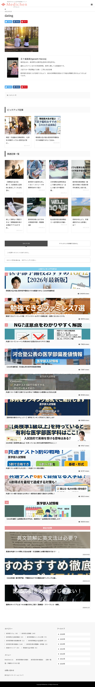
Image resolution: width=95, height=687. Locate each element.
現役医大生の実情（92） (30, 647)
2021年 (62, 659)
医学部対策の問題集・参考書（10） (37, 644)
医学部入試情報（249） (29, 633)
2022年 (62, 654)
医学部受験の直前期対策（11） (15, 640)
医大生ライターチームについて (14, 675)
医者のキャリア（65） (13, 647)
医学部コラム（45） (12, 633)
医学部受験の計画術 (22, 659)
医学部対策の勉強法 (37, 659)
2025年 (62, 639)
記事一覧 (48, 659)
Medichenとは (9, 659)
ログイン (24, 260)
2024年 (62, 644)
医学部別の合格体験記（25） (15, 637)
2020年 (62, 664)
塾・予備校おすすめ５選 (12, 663)
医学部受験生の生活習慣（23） (37, 640)
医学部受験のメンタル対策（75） (37, 637)
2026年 (62, 634)
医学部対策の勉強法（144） (14, 644)
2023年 (62, 649)
